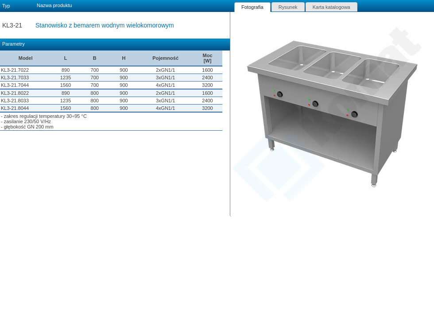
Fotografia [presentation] (252, 7)
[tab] (252, 7)
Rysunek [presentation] (288, 7)
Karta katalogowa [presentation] (331, 7)
